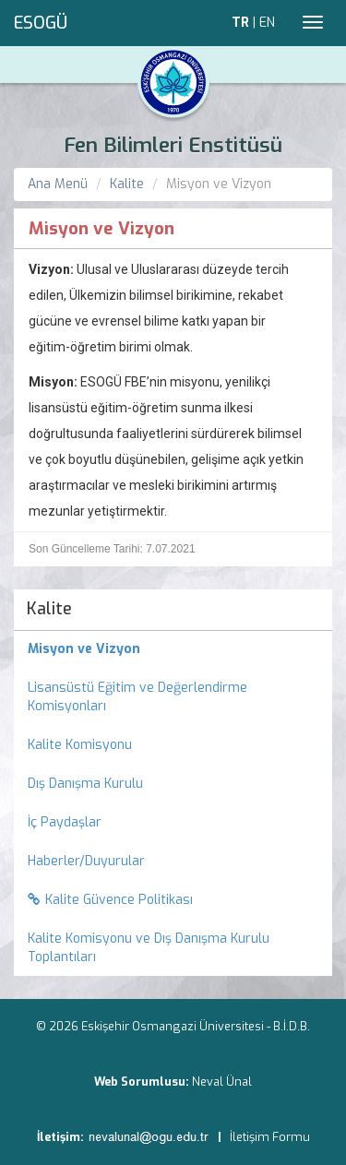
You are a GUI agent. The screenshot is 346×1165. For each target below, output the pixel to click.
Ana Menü (58, 184)
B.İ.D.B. (291, 1026)
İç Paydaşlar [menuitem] (64, 822)
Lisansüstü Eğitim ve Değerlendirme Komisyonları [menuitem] (137, 697)
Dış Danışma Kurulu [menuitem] (85, 783)
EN (267, 22)
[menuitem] (173, 649)
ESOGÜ (40, 23)
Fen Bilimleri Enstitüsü (173, 145)
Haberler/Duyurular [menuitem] (86, 861)
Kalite (127, 184)
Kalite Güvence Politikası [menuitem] (110, 900)
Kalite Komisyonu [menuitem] (80, 745)
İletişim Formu (270, 1137)
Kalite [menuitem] (49, 609)
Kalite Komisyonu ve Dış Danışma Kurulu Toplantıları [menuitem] (148, 948)
